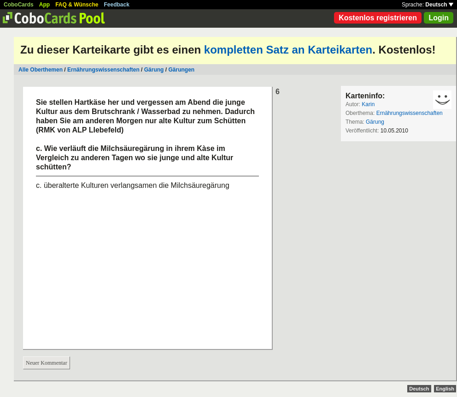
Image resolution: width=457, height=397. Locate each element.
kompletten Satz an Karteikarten (288, 49)
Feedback (116, 4)
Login (438, 18)
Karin (368, 104)
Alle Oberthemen (40, 69)
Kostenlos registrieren (378, 18)
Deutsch (439, 4)
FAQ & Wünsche (76, 4)
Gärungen (181, 69)
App (44, 4)
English (445, 388)
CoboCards (19, 4)
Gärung (154, 69)
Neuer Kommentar (46, 363)
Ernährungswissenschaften (103, 69)
